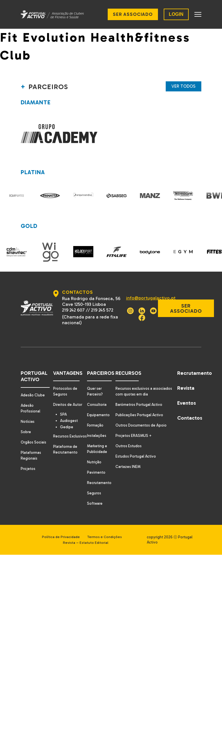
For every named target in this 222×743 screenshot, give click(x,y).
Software (94, 496)
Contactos (189, 410)
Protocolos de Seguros (65, 384)
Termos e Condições (107, 529)
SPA (64, 407)
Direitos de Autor (67, 397)
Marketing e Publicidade (97, 441)
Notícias (28, 414)
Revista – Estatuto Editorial (88, 535)
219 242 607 (72, 302)
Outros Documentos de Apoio (142, 417)
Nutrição (94, 454)
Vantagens (66, 365)
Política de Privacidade (59, 529)
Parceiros (100, 365)
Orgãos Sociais (34, 434)
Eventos (187, 395)
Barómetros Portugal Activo (140, 397)
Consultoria (96, 397)
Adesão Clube (33, 387)
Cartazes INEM (128, 459)
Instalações (96, 428)
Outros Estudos (129, 438)
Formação (95, 417)
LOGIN (176, 14)
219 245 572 (101, 302)
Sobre (26, 424)
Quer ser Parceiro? (94, 384)
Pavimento (95, 464)
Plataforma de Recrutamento (65, 448)
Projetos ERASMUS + (134, 428)
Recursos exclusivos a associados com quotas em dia (145, 384)
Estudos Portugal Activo (136, 448)
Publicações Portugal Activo (140, 407)
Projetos (28, 461)
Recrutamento (99, 475)
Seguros (93, 485)
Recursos (128, 365)
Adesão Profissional (31, 401)
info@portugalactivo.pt (149, 290)
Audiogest (70, 414)
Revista (186, 380)
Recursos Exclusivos (61, 432)
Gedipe (67, 420)
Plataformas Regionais (31, 448)
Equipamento (98, 407)
